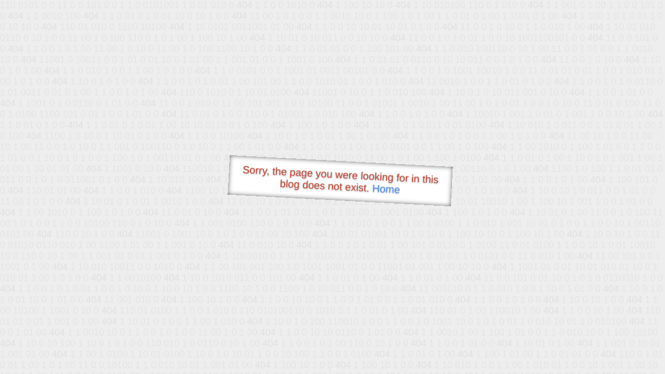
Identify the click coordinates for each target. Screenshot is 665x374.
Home (386, 188)
